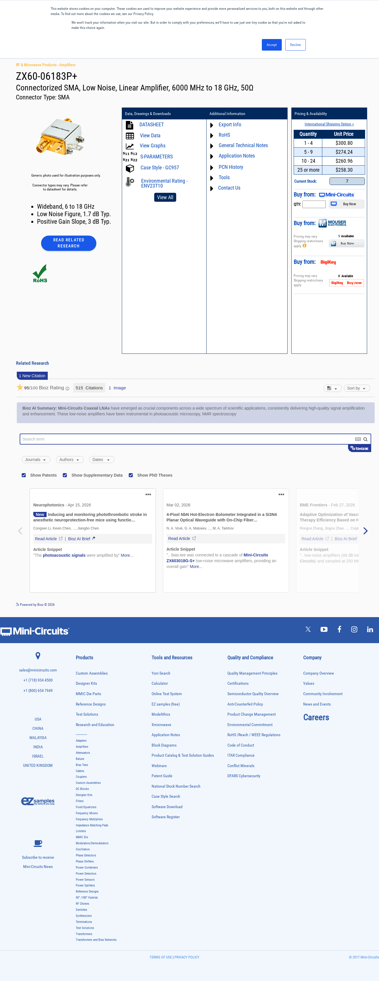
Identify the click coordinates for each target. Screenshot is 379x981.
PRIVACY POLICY (186, 957)
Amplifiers (67, 64)
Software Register (166, 817)
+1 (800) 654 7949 (38, 690)
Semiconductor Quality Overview (253, 693)
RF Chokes (82, 904)
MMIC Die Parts (88, 693)
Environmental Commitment (250, 724)
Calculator (160, 683)
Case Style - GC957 (160, 167)
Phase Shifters (85, 861)
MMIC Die (82, 837)
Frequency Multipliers (89, 819)
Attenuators (83, 753)
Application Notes (237, 156)
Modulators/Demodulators (92, 843)
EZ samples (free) (166, 704)
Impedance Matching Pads (92, 825)
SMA (64, 97)
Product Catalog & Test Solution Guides (183, 755)
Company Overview (318, 673)
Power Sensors (85, 880)
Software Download (167, 806)
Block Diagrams (164, 745)
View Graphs (152, 145)
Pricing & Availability (311, 113)
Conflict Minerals (240, 765)
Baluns (80, 759)
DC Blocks (82, 789)
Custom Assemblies (92, 673)
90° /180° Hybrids (87, 897)
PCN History (231, 167)
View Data (150, 135)
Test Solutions (87, 714)
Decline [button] (295, 45)
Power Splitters (85, 885)
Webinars (159, 765)
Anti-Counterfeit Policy (245, 704)
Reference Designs (91, 704)
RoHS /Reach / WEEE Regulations (253, 734)
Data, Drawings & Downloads (148, 113)
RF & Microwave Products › (37, 64)
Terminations (84, 922)
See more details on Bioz (357, 604)
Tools (224, 177)
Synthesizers (84, 916)
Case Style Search (166, 796)
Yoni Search (161, 673)
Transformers (84, 934)
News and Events (317, 704)
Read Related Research (68, 243)
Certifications (238, 683)
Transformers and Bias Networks (96, 940)
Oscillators (83, 849)
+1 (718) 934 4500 (38, 680)
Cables (80, 771)
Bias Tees (82, 765)
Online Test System (167, 693)
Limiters (81, 831)
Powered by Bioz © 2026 (35, 605)
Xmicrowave (161, 724)
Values (308, 683)
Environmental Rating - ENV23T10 (164, 183)
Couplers (81, 777)
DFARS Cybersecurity (243, 775)
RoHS (224, 135)
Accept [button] (272, 45)
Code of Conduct (240, 745)
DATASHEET (151, 124)
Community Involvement (323, 693)
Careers (316, 717)
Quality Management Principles (252, 673)
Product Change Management (251, 714)
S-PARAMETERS (156, 156)
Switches (81, 910)
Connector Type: (37, 97)
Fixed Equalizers (86, 807)
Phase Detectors (86, 855)
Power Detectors (86, 874)
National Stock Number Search (176, 786)
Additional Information (227, 113)
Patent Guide (162, 775)
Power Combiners (87, 867)
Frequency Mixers (87, 813)
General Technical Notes (243, 145)
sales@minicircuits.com (38, 670)
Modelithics (161, 714)
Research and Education (95, 724)
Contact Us (229, 188)
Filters (80, 801)
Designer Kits (86, 683)
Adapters (81, 741)
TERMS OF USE (161, 957)
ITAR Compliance (241, 755)
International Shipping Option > (329, 124)
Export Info (230, 124)
